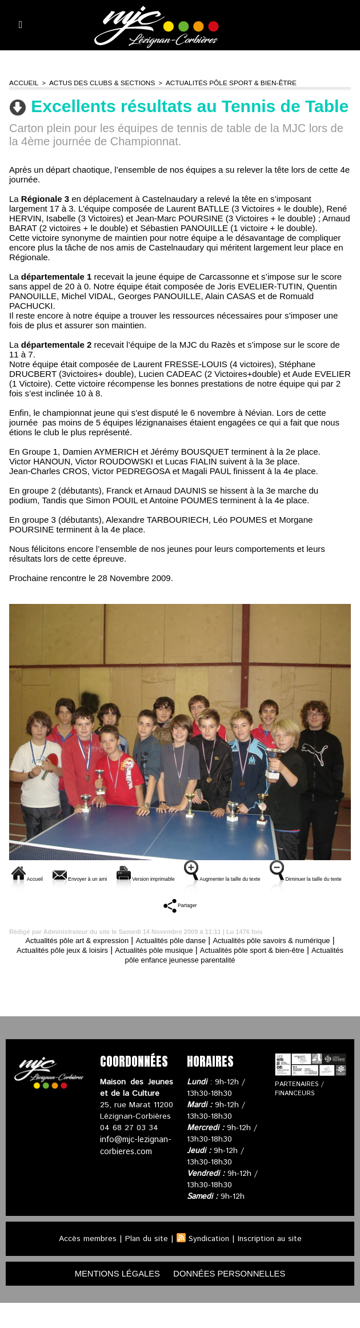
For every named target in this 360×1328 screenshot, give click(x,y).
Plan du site (144, 1263)
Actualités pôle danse (193, 964)
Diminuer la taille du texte (171, 916)
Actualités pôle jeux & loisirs (113, 974)
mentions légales (111, 1298)
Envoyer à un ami (108, 877)
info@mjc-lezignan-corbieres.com (135, 1169)
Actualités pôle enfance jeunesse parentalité (205, 983)
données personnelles (234, 1298)
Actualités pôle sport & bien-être (216, 82)
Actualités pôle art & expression (86, 964)
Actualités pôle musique (218, 974)
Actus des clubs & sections (95, 82)
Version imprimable (205, 877)
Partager (261, 916)
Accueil (22, 82)
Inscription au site (271, 1263)
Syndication (208, 1263)
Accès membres (85, 1263)
